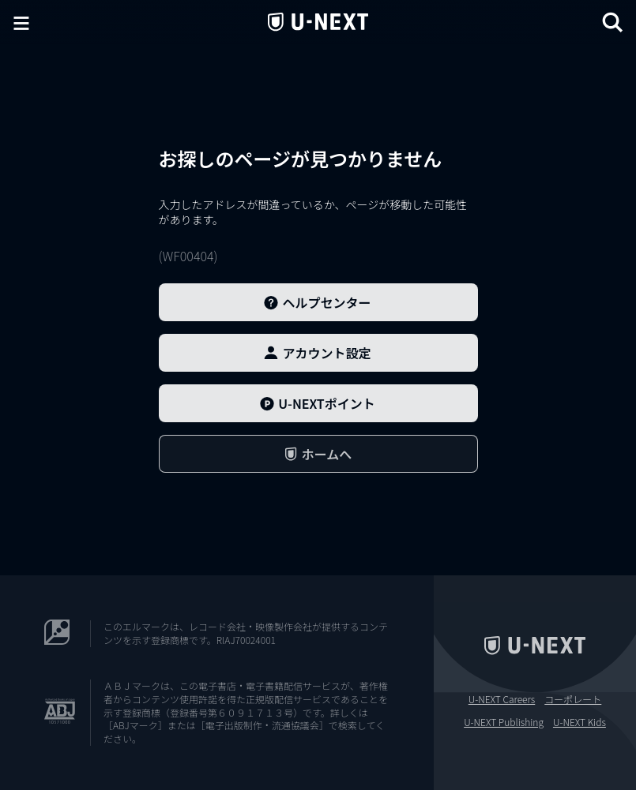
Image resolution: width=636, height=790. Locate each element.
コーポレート (572, 699)
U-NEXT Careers (502, 699)
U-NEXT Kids (579, 722)
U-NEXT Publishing (504, 722)
